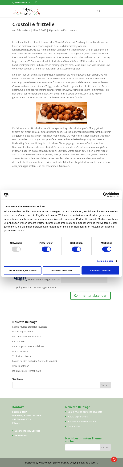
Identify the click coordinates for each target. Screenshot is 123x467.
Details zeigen (105, 260)
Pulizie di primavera (22, 331)
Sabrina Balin (23, 30)
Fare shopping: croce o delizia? (28, 346)
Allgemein (54, 30)
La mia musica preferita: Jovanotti (29, 326)
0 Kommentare (69, 30)
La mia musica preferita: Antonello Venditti (34, 360)
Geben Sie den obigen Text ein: (44, 279)
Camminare (18, 341)
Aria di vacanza (20, 351)
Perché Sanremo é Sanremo (26, 336)
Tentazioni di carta (22, 356)
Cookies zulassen (100, 270)
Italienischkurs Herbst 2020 (26, 370)
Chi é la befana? (20, 365)
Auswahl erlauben (61, 270)
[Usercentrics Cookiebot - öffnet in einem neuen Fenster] (105, 194)
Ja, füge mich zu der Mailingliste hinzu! (34, 287)
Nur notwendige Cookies (22, 270)
